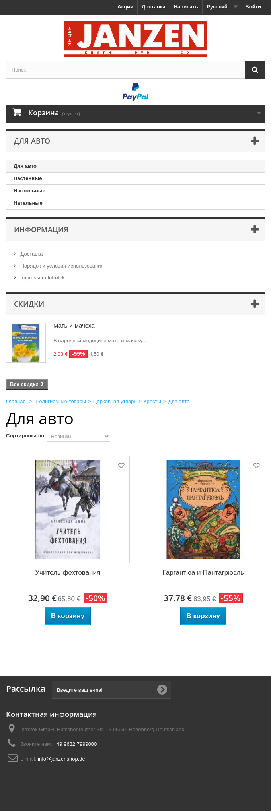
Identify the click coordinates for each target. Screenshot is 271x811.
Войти (253, 7)
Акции (125, 7)
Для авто (25, 166)
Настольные (29, 191)
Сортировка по (25, 435)
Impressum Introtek (42, 278)
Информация (41, 229)
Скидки (29, 303)
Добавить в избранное (120, 467)
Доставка (154, 7)
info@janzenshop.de (61, 759)
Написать (186, 7)
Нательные (28, 203)
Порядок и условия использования (61, 266)
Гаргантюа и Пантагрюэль (203, 572)
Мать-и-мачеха (74, 325)
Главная (15, 401)
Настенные (28, 178)
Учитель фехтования (67, 572)
